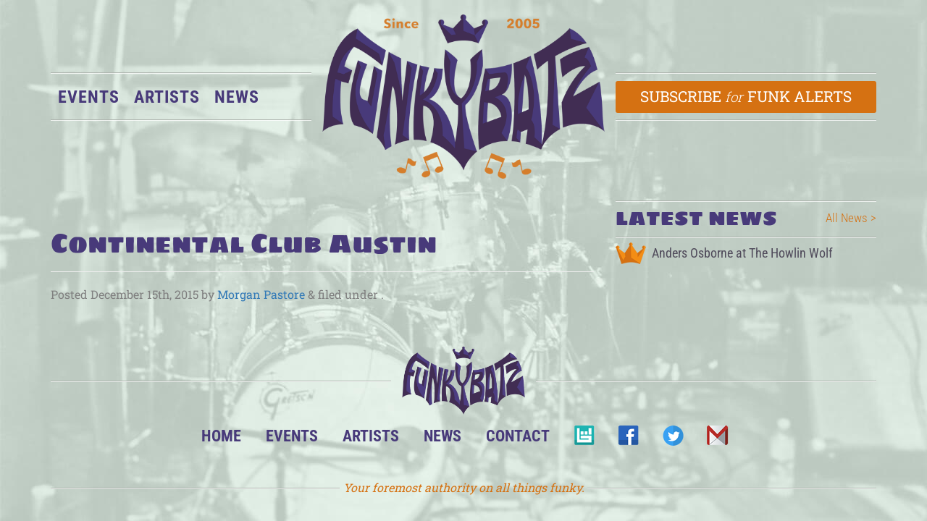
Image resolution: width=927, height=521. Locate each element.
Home (221, 435)
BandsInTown (584, 439)
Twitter (672, 439)
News (236, 97)
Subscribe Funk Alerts (746, 96)
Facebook (628, 439)
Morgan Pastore (261, 294)
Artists (167, 97)
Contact (518, 435)
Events (88, 97)
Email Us (716, 439)
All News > (851, 218)
